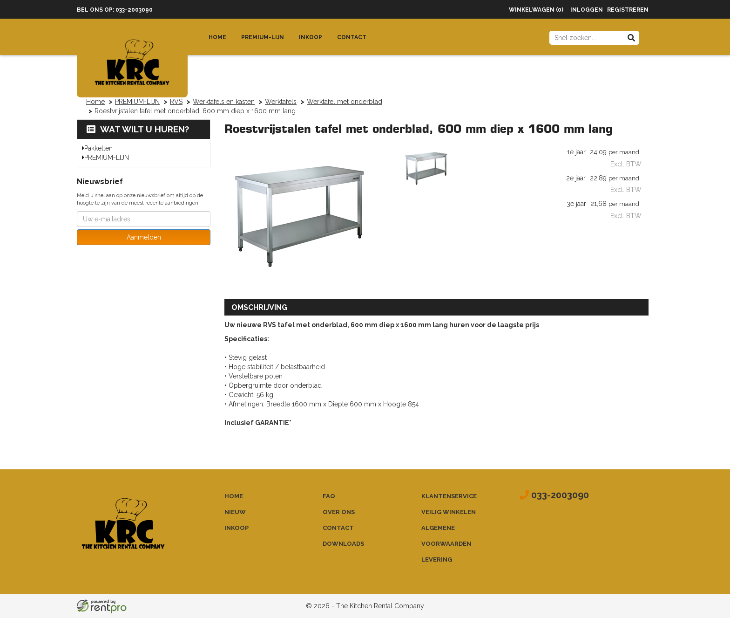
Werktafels (281, 101)
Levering (436, 559)
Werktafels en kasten (224, 101)
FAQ (329, 496)
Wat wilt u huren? (138, 129)
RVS (176, 101)
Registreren (628, 10)
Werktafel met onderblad (344, 101)
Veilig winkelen (448, 511)
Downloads (343, 543)
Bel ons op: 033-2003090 (115, 10)
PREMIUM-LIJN (137, 101)
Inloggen (586, 10)
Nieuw (235, 511)
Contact (351, 37)
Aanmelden (144, 237)
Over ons (339, 511)
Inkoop (310, 37)
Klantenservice (449, 496)
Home (217, 37)
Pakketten (98, 148)
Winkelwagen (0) (536, 10)
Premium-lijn (262, 37)
